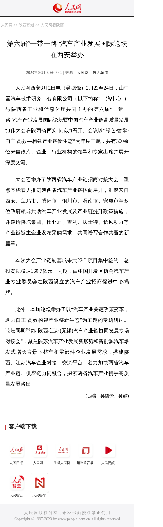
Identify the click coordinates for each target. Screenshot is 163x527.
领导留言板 (85, 452)
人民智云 (17, 485)
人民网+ (39, 452)
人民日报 (17, 452)
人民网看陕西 (52, 25)
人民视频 (108, 452)
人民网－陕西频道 (92, 73)
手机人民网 (62, 452)
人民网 (7, 25)
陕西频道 (26, 25)
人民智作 (39, 485)
